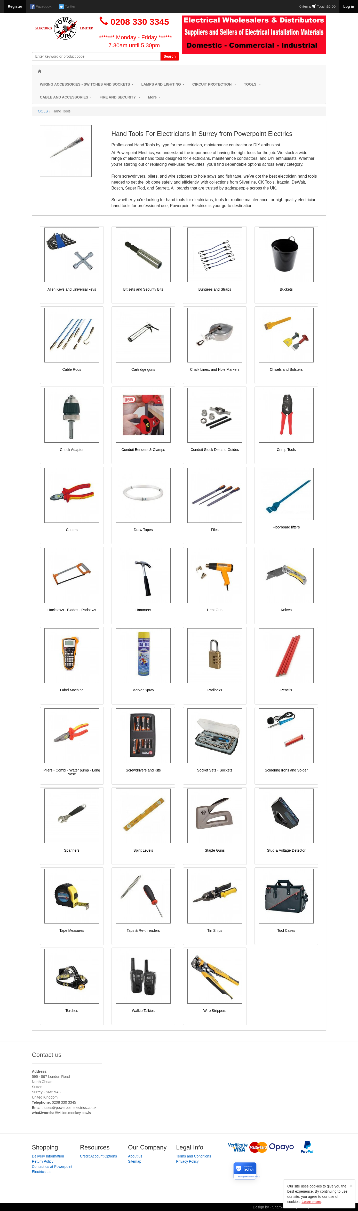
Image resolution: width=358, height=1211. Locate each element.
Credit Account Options (98, 1156)
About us (135, 1156)
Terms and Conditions (193, 1156)
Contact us (47, 1054)
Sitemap (134, 1161)
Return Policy (42, 1161)
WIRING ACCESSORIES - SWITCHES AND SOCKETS (88, 85)
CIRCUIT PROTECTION (215, 85)
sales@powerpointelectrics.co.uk (70, 1108)
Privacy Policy (187, 1161)
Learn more (311, 1202)
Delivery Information (48, 1156)
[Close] (351, 1185)
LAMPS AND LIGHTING (163, 85)
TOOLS (253, 85)
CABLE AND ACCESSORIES (67, 98)
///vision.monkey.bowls (73, 1113)
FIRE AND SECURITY (121, 98)
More (155, 98)
